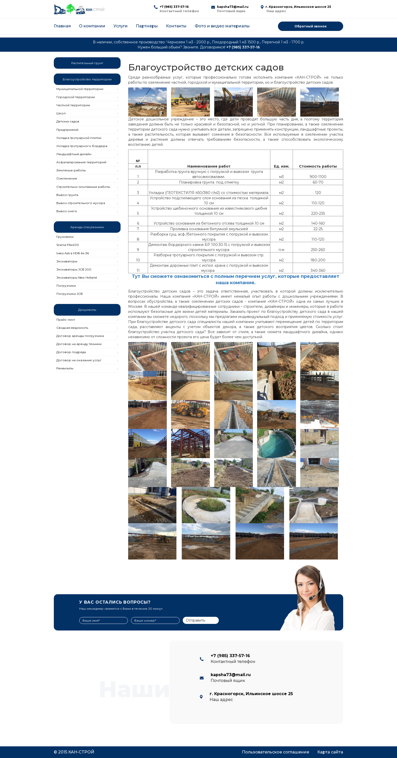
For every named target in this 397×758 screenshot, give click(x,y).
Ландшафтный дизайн (73, 154)
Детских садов (67, 121)
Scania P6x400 (67, 245)
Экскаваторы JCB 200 (73, 269)
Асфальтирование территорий (81, 162)
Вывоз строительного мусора (80, 203)
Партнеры (147, 26)
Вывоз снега (66, 211)
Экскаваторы (66, 261)
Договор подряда (71, 352)
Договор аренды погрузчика (80, 336)
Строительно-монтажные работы (83, 187)
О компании (92, 26)
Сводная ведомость (72, 328)
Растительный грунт (87, 63)
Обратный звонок (310, 26)
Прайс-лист (65, 319)
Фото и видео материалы (222, 26)
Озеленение (66, 178)
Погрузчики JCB (69, 294)
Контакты (176, 26)
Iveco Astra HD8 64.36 (72, 253)
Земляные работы (71, 170)
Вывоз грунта (67, 195)
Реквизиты (64, 368)
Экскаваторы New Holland (76, 277)
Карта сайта (330, 752)
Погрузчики (66, 285)
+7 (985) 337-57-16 (174, 7)
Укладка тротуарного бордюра (81, 146)
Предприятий (67, 130)
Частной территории (73, 105)
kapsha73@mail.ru (233, 7)
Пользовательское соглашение (275, 752)
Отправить (195, 620)
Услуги (120, 26)
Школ (61, 113)
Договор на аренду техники (79, 344)
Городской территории (75, 97)
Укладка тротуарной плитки (78, 138)
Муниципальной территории (79, 89)
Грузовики (65, 237)
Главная (62, 26)
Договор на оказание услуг (79, 360)
